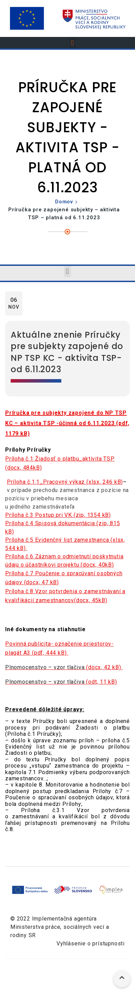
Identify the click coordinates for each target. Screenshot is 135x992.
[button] (72, 42)
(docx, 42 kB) (64, 667)
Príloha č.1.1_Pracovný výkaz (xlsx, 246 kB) (65, 482)
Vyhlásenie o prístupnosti (90, 943)
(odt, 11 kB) (61, 681)
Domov (64, 202)
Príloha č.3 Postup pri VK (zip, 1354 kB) (58, 515)
